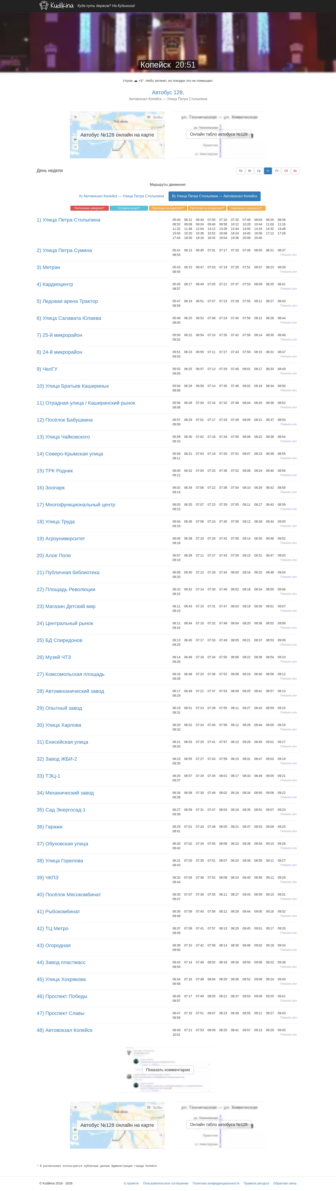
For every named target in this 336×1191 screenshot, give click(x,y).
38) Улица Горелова (60, 860)
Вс (295, 170)
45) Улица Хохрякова (61, 979)
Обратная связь (285, 1183)
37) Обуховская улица (62, 844)
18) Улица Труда (56, 521)
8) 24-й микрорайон (59, 352)
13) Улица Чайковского (63, 437)
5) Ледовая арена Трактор (67, 301)
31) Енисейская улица (62, 742)
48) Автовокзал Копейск (65, 1030)
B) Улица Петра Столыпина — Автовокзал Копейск (214, 196)
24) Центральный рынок (65, 623)
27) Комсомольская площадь (71, 674)
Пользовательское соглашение (166, 1183)
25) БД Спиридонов (60, 640)
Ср (258, 170)
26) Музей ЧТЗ (54, 657)
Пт (276, 170)
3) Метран (48, 267)
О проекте (131, 1183)
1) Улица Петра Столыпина (68, 220)
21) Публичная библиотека (68, 572)
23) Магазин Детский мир (66, 606)
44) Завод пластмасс (61, 962)
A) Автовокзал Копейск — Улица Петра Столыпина (121, 196)
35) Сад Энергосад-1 (61, 810)
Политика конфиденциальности (216, 1183)
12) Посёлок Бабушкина (65, 420)
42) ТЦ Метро (53, 928)
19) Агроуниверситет (61, 538)
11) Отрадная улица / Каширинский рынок (86, 403)
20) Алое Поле (54, 555)
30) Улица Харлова (59, 725)
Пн (240, 170)
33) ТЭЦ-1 (48, 776)
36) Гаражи (50, 827)
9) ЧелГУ (47, 369)
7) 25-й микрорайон (59, 335)
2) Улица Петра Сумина (64, 250)
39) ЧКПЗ (47, 877)
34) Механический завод (65, 793)
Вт (249, 170)
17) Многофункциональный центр (76, 504)
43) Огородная (54, 945)
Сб (286, 170)
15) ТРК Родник (55, 471)
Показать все (288, 254)
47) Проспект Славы (61, 1013)
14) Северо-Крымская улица (70, 454)
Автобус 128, (168, 92)
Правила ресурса (256, 1183)
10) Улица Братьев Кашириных (73, 386)
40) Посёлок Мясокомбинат (69, 894)
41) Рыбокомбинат (58, 911)
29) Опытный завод (59, 708)
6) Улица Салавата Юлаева (69, 318)
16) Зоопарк (51, 488)
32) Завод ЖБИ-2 (57, 759)
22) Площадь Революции (66, 589)
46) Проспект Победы (62, 996)
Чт (268, 170)
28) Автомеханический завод (70, 691)
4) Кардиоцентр (55, 284)
